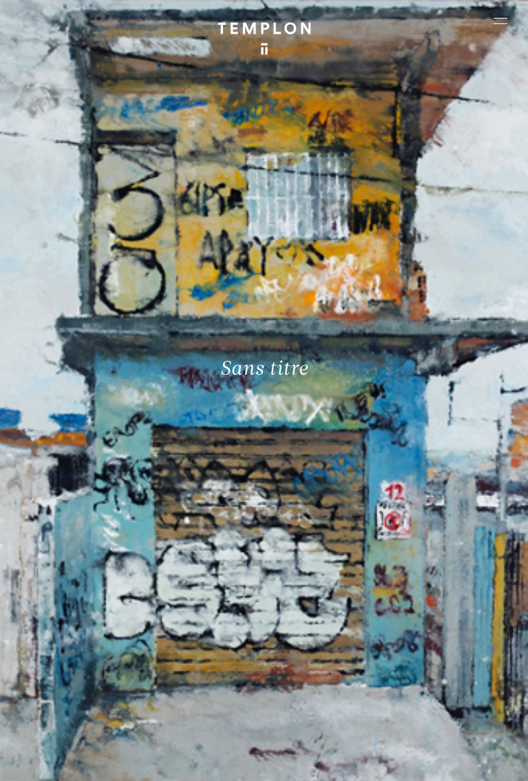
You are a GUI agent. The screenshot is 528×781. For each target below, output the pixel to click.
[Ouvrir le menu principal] (500, 20)
